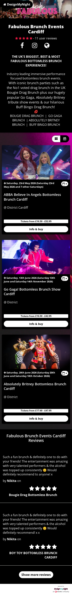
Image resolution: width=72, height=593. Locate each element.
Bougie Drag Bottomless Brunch (33, 495)
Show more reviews (36, 575)
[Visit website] (47, 46)
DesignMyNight (16, 4)
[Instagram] (34, 46)
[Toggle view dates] (64, 183)
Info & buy (36, 229)
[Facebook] (22, 46)
